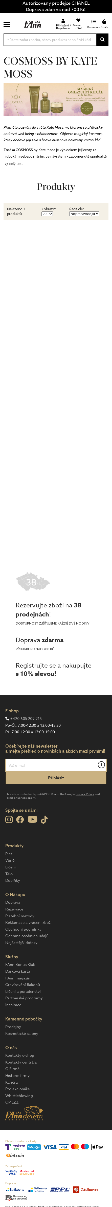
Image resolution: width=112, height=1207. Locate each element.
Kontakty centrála (21, 1062)
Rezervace (14, 909)
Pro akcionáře (17, 1089)
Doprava (12, 902)
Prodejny (13, 1027)
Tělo (9, 874)
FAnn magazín (17, 978)
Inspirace (13, 1005)
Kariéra (11, 1082)
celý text (16, 163)
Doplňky (12, 880)
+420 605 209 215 (26, 718)
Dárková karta (17, 971)
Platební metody (19, 916)
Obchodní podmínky (23, 929)
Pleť (8, 854)
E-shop (12, 710)
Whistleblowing (19, 1096)
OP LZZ (12, 1102)
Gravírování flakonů (22, 984)
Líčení (10, 867)
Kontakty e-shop (19, 1055)
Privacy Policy (85, 794)
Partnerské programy (24, 998)
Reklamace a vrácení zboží (28, 922)
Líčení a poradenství (23, 991)
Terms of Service (16, 798)
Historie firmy (17, 1075)
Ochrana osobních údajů (27, 936)
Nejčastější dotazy (21, 942)
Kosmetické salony (21, 1033)
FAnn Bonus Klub (20, 964)
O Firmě (12, 1069)
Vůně (9, 860)
